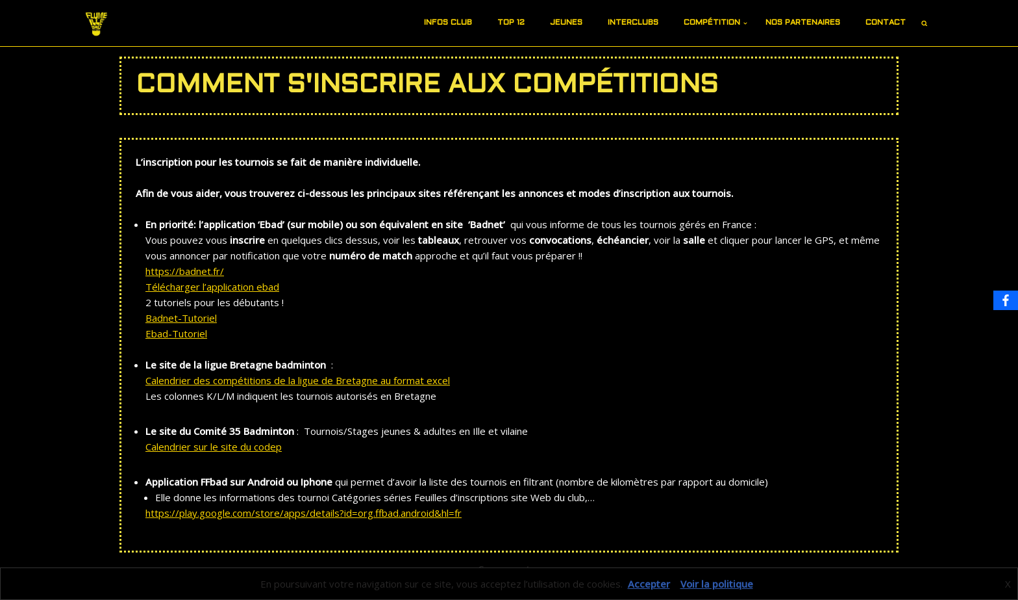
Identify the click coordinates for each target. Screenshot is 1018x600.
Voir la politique (716, 583)
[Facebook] (1005, 300)
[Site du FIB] (97, 23)
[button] (477, 23)
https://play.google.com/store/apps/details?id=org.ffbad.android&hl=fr (303, 512)
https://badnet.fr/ (184, 271)
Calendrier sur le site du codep (213, 446)
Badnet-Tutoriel (181, 317)
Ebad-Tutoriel (176, 333)
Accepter (649, 583)
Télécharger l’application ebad (212, 286)
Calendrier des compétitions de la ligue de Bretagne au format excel (297, 380)
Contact (885, 23)
